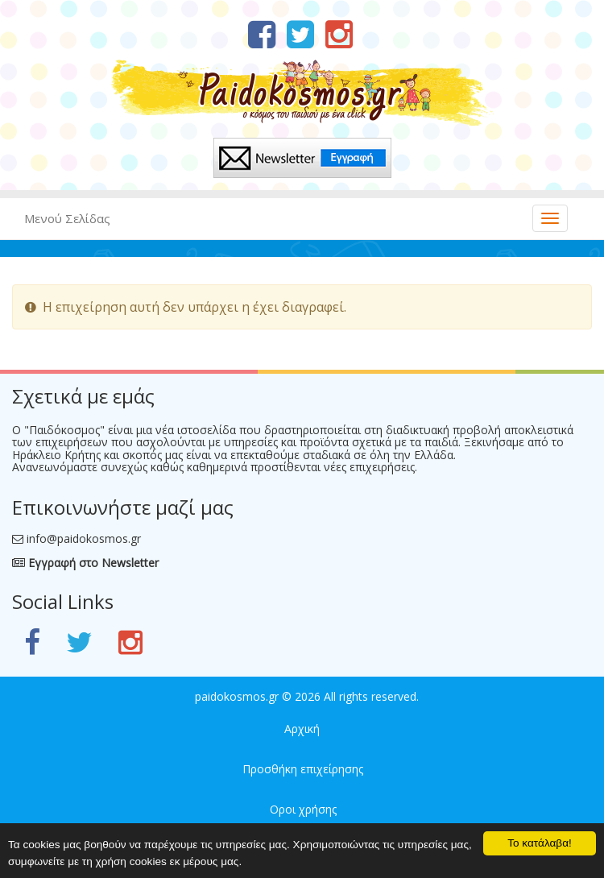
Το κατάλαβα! (539, 843)
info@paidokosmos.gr (84, 538)
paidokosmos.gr (237, 696)
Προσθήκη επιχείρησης (302, 769)
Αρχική (302, 728)
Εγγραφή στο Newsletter (85, 562)
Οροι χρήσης (303, 809)
